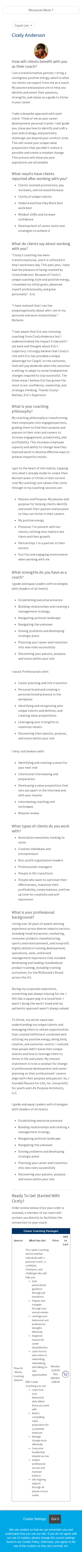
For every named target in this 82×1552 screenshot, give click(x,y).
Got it (55, 1519)
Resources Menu (40, 10)
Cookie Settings (34, 1519)
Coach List (22, 25)
